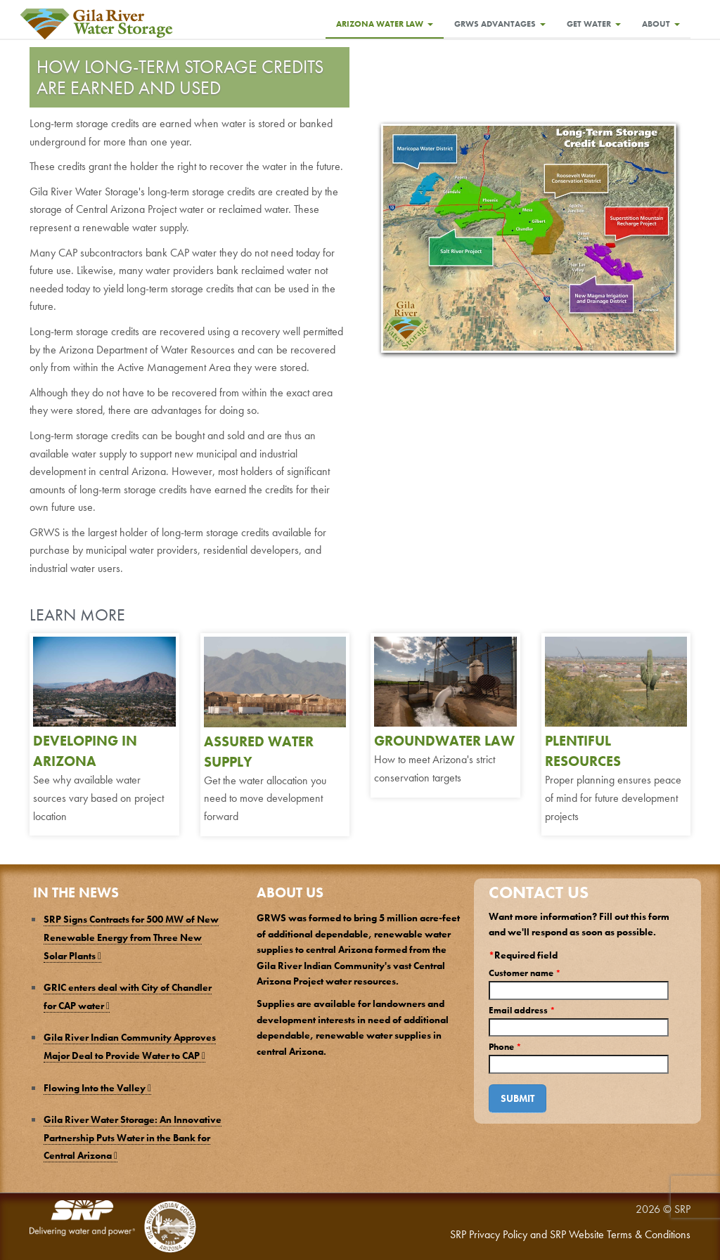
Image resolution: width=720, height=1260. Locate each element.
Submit (517, 1098)
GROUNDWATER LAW (444, 741)
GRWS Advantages (500, 24)
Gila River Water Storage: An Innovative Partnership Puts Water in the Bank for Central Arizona (132, 1137)
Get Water (594, 24)
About (661, 24)
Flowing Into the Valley (97, 1088)
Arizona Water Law (384, 24)
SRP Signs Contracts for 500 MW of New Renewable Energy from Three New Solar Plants (131, 937)
